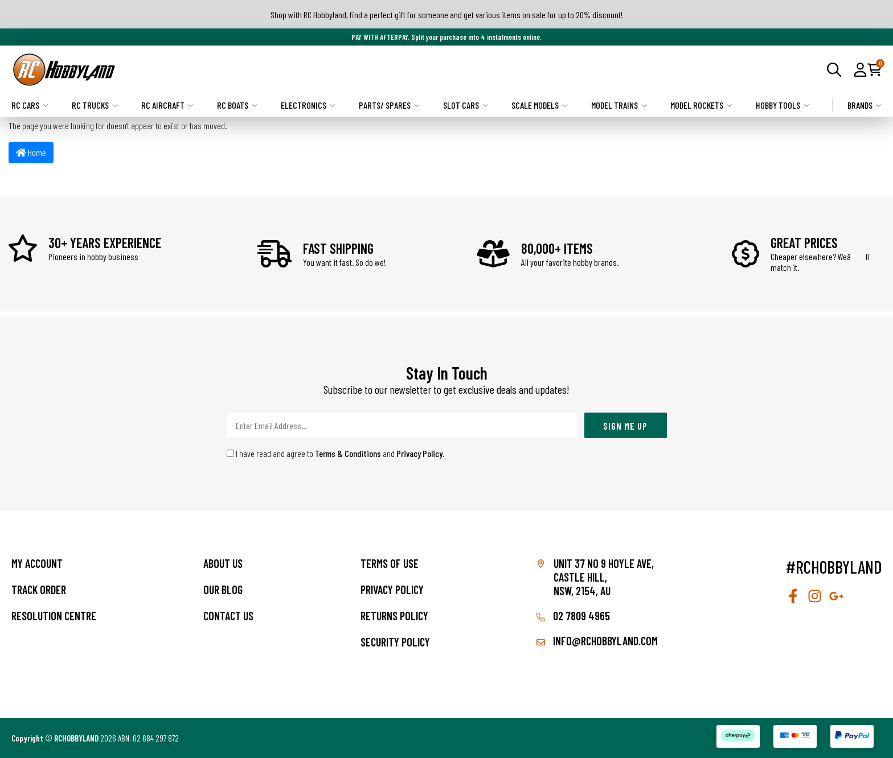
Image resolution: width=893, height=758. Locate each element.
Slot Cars (465, 105)
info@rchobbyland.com (597, 641)
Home (31, 152)
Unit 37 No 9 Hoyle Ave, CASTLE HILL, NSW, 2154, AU (604, 577)
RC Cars (29, 105)
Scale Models (539, 105)
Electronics (308, 105)
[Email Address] (403, 425)
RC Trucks (95, 105)
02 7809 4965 (573, 616)
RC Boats (237, 105)
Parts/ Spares (389, 105)
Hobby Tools (782, 105)
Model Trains (619, 105)
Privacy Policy (419, 453)
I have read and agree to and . (336, 453)
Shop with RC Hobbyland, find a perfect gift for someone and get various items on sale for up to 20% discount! (447, 14)
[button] (860, 69)
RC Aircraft (167, 105)
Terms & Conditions (348, 453)
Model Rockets (701, 105)
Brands (864, 105)
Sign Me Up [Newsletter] (625, 425)
